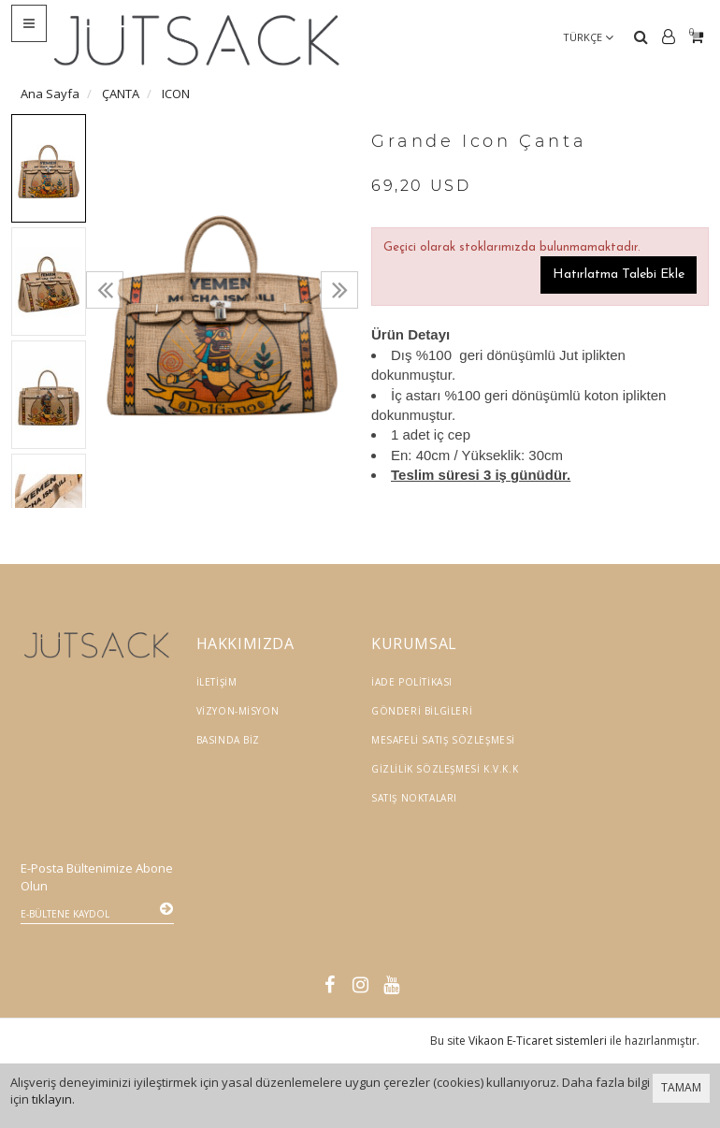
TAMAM (681, 1087)
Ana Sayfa (50, 93)
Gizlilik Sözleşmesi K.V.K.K (444, 768)
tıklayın (52, 1099)
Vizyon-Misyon (238, 710)
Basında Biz (228, 739)
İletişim (217, 681)
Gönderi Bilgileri (421, 710)
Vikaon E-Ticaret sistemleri (537, 993)
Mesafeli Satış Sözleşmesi (443, 739)
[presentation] (104, 290)
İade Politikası (412, 681)
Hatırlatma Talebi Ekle (618, 275)
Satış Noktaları (414, 797)
